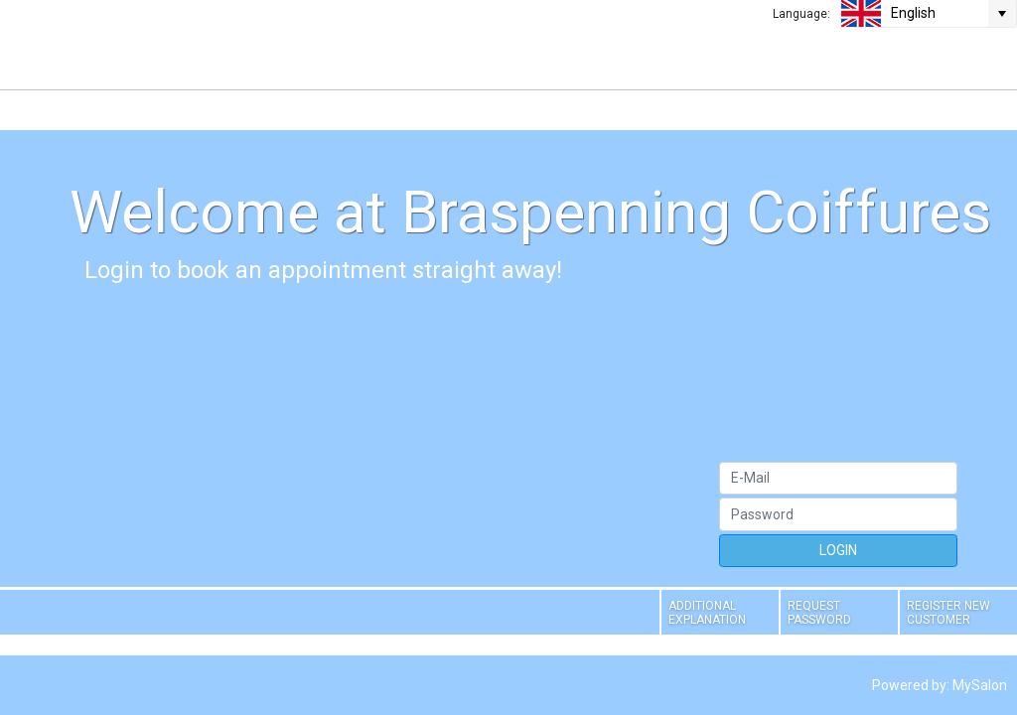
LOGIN (838, 550)
